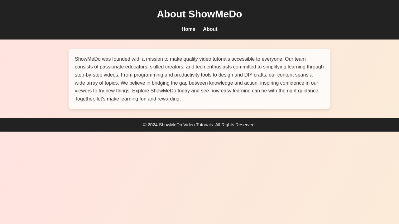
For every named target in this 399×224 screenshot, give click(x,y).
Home (188, 29)
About (210, 29)
